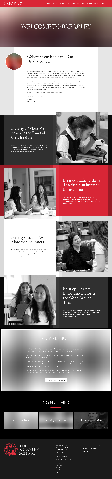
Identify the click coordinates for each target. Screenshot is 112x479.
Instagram (59, 463)
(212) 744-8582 (62, 453)
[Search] (107, 3)
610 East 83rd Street (62, 445)
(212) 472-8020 (62, 456)
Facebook (59, 465)
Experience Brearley (59, 3)
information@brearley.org (63, 459)
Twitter (58, 472)
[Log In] (102, 3)
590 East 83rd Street (62, 447)
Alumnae (89, 3)
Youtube (58, 470)
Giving (96, 3)
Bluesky (58, 467)
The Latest (81, 3)
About (48, 3)
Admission (71, 3)
